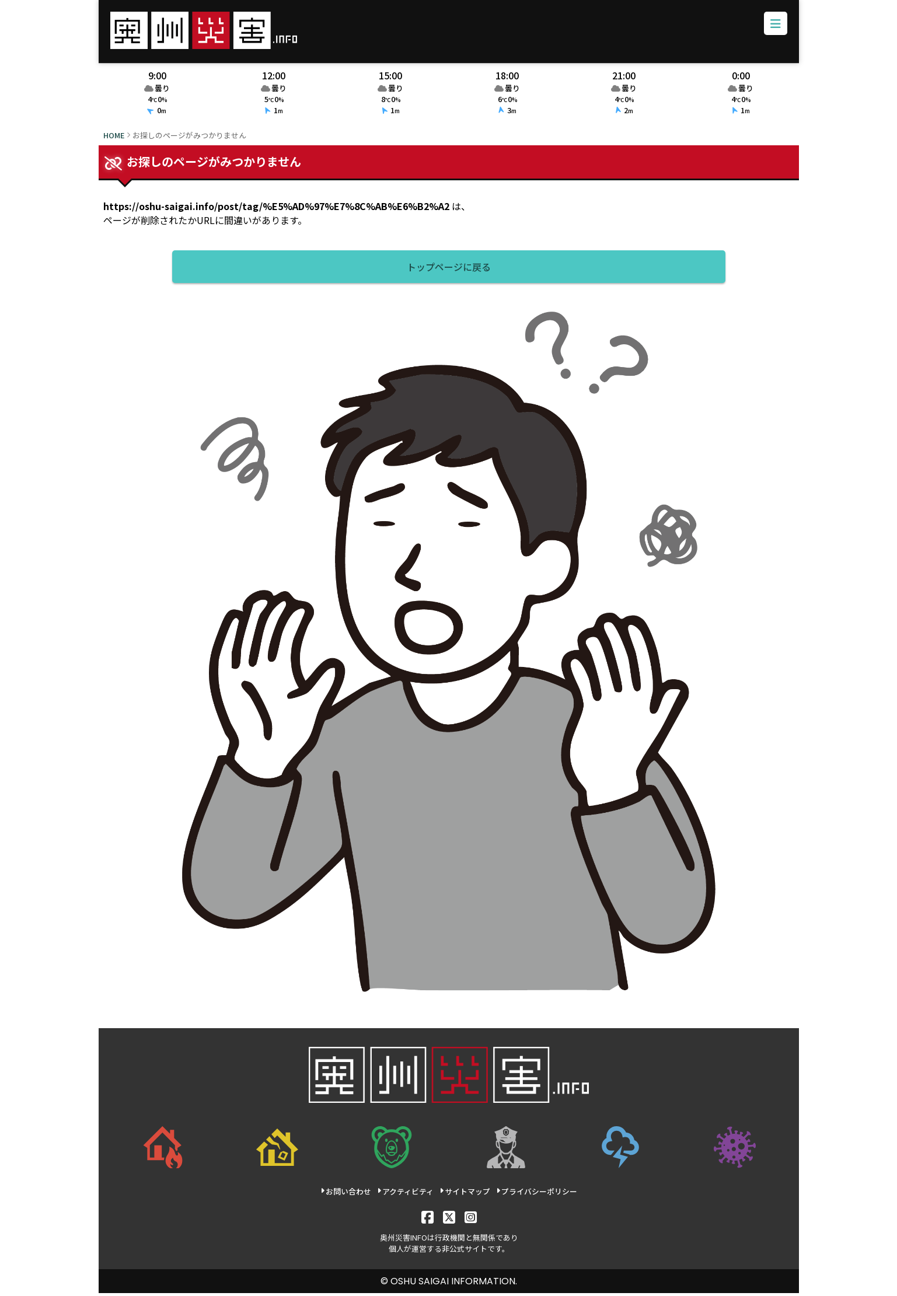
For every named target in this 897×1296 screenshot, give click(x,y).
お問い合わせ (345, 1194)
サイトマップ (464, 1194)
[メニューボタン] (773, 25)
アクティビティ (405, 1194)
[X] (448, 1219)
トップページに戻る (449, 270)
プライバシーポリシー (536, 1194)
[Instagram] (470, 1219)
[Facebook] (427, 1219)
